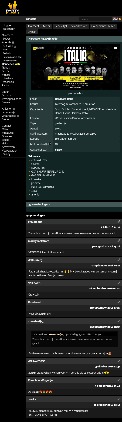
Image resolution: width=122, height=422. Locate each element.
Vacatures (8, 132)
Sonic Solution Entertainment (71, 109)
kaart (5, 50)
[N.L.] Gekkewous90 (42, 186)
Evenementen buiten (103, 26)
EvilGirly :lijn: (38, 167)
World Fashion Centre (67, 118)
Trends (6, 67)
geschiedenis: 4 (75, 93)
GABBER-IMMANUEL (43, 175)
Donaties (7, 136)
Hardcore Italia (64, 99)
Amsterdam (88, 118)
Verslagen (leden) (12, 99)
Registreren (8, 28)
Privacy (6, 154)
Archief (32, 31)
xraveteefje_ (56, 334)
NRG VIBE (95, 109)
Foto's (5, 71)
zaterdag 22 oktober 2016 (69, 104)
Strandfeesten (79, 26)
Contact (6, 125)
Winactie (30, 19)
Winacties (11, 64)
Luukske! (36, 179)
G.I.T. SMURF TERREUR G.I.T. (47, 171)
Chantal (35, 164)
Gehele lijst (60, 26)
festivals (6, 53)
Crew (5, 129)
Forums (6, 95)
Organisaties (9, 115)
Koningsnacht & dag (12, 57)
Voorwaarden (9, 150)
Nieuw (46, 26)
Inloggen (7, 25)
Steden (6, 119)
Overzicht (7, 35)
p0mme (36, 183)
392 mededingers (39, 204)
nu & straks (8, 46)
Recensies (8, 82)
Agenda (6, 42)
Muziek (6, 102)
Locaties (7, 112)
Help (4, 143)
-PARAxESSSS (39, 160)
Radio (5, 85)
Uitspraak (37, 334)
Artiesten (7, 108)
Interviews (8, 78)
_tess (34, 190)
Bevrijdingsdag (10, 60)
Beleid (5, 139)
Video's (6, 74)
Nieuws (6, 38)
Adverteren (8, 147)
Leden (5, 91)
